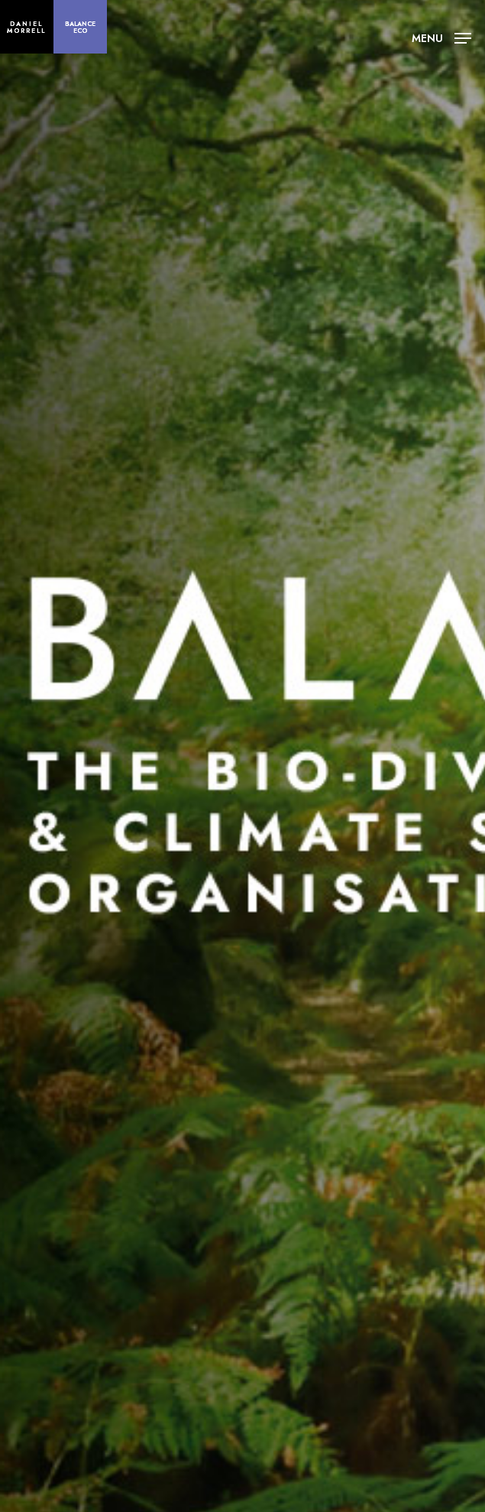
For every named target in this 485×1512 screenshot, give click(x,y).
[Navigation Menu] (441, 37)
